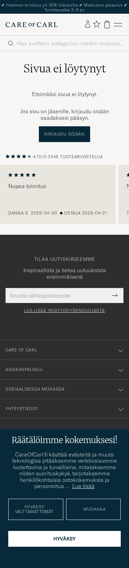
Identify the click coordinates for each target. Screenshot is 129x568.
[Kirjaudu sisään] (87, 24)
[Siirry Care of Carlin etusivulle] (32, 24)
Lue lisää (83, 486)
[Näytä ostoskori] (107, 24)
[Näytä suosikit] (96, 24)
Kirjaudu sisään (64, 134)
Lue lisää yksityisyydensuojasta (64, 311)
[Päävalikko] (118, 24)
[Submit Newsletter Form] (114, 295)
